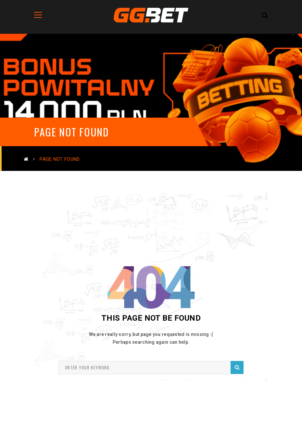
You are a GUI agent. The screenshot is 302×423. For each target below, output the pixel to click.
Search (237, 367)
